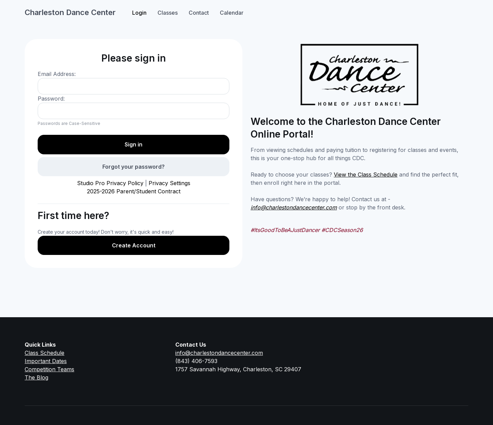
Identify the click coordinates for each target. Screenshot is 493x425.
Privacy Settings (169, 183)
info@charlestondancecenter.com (294, 207)
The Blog (36, 377)
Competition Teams (49, 369)
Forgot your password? (133, 166)
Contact (199, 12)
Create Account (133, 245)
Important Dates (46, 361)
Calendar (231, 12)
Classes (167, 12)
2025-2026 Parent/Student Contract (133, 191)
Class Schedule (44, 352)
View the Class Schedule (365, 174)
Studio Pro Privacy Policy (110, 183)
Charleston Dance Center (70, 12)
